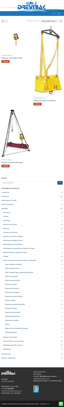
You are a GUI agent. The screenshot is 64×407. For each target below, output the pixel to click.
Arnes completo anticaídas (13, 264)
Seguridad (4, 208)
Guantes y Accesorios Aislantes (13, 236)
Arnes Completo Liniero (12, 268)
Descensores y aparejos (12, 292)
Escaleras (6, 228)
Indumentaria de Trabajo (9, 200)
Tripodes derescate (7, 55)
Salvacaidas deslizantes (12, 316)
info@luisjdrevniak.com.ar (41, 378)
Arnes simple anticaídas (12, 280)
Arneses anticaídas (11, 284)
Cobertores (6, 220)
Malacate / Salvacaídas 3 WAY (11, 58)
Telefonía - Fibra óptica (8, 358)
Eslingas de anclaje (11, 308)
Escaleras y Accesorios (10, 232)
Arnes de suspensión (11, 276)
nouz (48, 404)
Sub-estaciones (6, 354)
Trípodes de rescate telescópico (12, 162)
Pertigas (5, 256)
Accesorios (6, 212)
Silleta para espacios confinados (44, 100)
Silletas (7, 324)
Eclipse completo (10, 300)
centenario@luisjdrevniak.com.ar (11, 391)
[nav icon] (59, 13)
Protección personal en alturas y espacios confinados (19, 260)
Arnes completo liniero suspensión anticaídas (19, 272)
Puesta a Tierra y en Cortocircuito (13, 341)
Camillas (6, 216)
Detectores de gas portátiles (13, 296)
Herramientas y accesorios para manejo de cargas (18, 248)
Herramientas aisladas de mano (13, 240)
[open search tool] (54, 13)
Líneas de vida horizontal (12, 312)
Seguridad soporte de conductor (13, 345)
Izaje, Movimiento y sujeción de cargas (15, 252)
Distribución (5, 196)
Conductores (5, 192)
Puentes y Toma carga (10, 337)
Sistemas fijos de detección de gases (16, 328)
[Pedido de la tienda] (51, 21)
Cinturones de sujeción (12, 288)
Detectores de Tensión (10, 224)
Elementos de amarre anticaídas (15, 304)
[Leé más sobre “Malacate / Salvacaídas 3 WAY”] (5, 61)
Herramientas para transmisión (12, 244)
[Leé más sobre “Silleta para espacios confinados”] (37, 104)
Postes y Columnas (7, 204)
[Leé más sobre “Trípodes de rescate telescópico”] (5, 166)
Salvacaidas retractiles (12, 320)
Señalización (7, 349)
